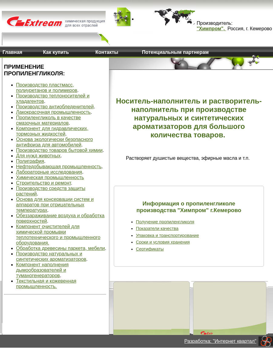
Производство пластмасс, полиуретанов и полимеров (46, 87)
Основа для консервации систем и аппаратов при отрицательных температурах (55, 205)
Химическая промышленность (50, 177)
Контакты (106, 52)
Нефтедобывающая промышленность (59, 166)
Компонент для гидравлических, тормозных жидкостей (52, 131)
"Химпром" (210, 28)
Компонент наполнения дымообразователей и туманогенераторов (42, 270)
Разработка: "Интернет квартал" (220, 341)
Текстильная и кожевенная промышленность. (46, 283)
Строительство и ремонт (43, 182)
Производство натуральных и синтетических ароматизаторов (51, 256)
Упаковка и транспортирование (167, 235)
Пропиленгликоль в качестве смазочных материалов (48, 120)
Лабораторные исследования (49, 172)
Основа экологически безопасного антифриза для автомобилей (54, 142)
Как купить (56, 52)
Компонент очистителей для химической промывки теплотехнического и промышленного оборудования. (58, 234)
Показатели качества (157, 228)
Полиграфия (30, 161)
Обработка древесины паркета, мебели (60, 248)
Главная (12, 52)
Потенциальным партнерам (175, 52)
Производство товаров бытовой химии (59, 150)
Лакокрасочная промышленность (53, 112)
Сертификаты (150, 249)
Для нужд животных (38, 155)
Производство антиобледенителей (55, 106)
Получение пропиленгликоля (165, 221)
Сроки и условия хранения (163, 242)
